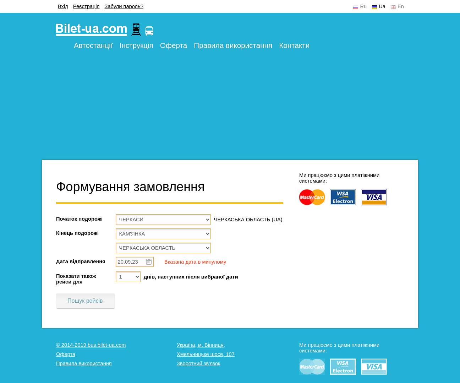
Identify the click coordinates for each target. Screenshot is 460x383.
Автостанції (93, 45)
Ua (382, 6)
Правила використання (233, 45)
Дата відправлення (80, 261)
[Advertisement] (230, 110)
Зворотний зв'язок (198, 363)
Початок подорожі (79, 219)
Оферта (173, 45)
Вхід (63, 6)
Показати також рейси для (76, 279)
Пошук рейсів (85, 301)
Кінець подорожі (77, 233)
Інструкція (136, 45)
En (401, 6)
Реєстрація (86, 6)
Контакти (294, 45)
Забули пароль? (124, 6)
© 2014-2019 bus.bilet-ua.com (91, 345)
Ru (363, 6)
